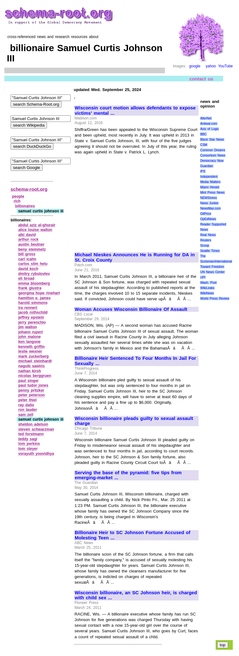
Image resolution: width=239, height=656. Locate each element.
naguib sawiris (31, 366)
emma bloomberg (34, 283)
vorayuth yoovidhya (36, 453)
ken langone (29, 342)
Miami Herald (209, 187)
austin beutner (31, 244)
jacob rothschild (33, 312)
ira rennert (27, 308)
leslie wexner (30, 351)
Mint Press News (212, 192)
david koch (28, 269)
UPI (202, 277)
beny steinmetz (32, 249)
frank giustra (29, 288)
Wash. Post (208, 282)
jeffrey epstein (31, 317)
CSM (203, 145)
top (223, 645)
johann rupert (30, 332)
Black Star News (212, 139)
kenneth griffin (31, 347)
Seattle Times (209, 251)
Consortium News (212, 155)
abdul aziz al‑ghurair (36, 225)
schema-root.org (29, 189)
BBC (203, 134)
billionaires (25, 206)
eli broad (26, 278)
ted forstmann (31, 434)
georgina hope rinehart (39, 293)
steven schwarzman (36, 429)
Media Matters (210, 182)
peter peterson (31, 395)
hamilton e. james (34, 298)
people (18, 196)
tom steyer (28, 448)
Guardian (206, 166)
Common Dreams (212, 150)
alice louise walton (35, 230)
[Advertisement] (127, 200)
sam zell (25, 414)
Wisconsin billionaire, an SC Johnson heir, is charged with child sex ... (136, 595)
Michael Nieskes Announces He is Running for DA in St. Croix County (135, 257)
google (194, 66)
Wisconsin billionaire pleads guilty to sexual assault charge (134, 421)
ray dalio (26, 405)
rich (17, 201)
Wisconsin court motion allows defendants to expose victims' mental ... (135, 110)
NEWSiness (208, 198)
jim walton (27, 327)
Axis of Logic (209, 129)
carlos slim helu (33, 264)
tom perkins (29, 443)
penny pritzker (31, 390)
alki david (27, 235)
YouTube (225, 66)
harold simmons (33, 303)
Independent (209, 176)
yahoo (211, 66)
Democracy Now (211, 160)
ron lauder (27, 410)
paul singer (28, 381)
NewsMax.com (210, 208)
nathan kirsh (29, 371)
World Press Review (214, 298)
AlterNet (205, 118)
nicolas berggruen (34, 376)
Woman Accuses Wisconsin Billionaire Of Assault (131, 309)
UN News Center (212, 272)
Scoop (204, 245)
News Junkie (209, 203)
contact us (201, 78)
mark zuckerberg (33, 356)
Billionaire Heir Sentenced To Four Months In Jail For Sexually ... (135, 361)
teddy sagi (27, 439)
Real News (208, 235)
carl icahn (27, 259)
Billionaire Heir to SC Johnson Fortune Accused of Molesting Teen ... (132, 535)
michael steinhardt (35, 361)
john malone (29, 337)
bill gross (26, 254)
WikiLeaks (207, 288)
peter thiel (27, 400)
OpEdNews (208, 219)
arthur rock (28, 239)
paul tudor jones (33, 385)
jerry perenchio (32, 322)
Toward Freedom (212, 266)
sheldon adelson (33, 424)
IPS (202, 171)
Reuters (205, 240)
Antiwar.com (208, 123)
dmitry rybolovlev (34, 274)
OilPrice (205, 213)
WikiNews (207, 293)
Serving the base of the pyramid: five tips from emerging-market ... (128, 475)
